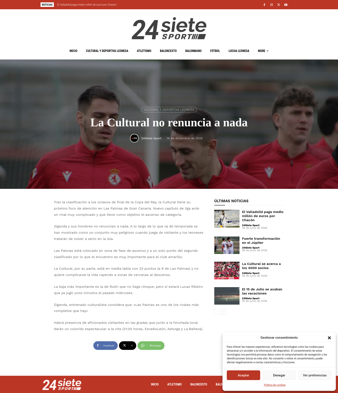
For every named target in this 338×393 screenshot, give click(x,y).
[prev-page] (217, 312)
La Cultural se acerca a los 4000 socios (261, 266)
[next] (183, 4)
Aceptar (243, 375)
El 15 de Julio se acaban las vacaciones (262, 291)
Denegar (279, 375)
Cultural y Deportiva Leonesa (169, 109)
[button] (329, 338)
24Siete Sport (151, 138)
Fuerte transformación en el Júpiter (261, 240)
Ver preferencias (315, 375)
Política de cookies (275, 385)
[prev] (176, 4)
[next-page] (224, 312)
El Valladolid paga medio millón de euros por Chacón (86, 4)
